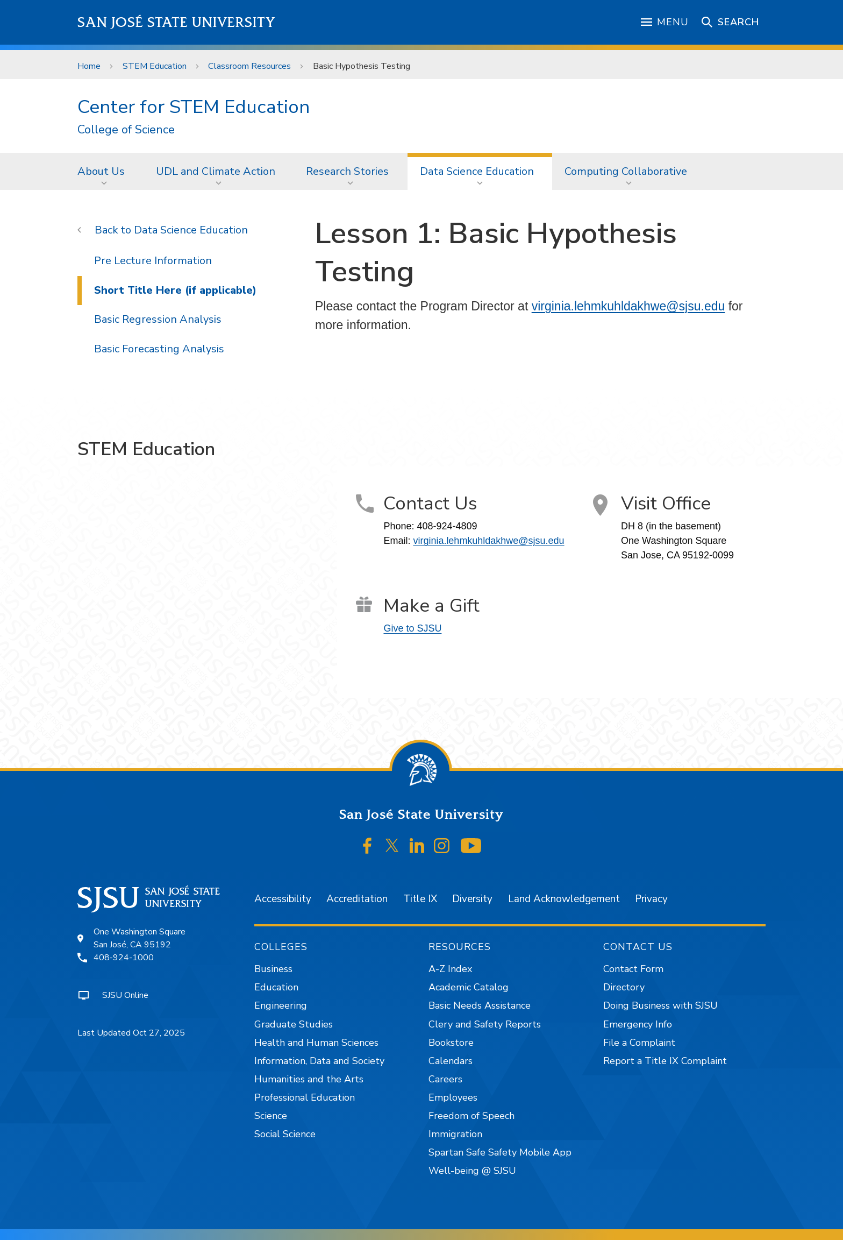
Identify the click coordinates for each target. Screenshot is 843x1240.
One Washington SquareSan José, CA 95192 (139, 938)
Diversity (472, 899)
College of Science (126, 130)
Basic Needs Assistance (479, 1005)
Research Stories (347, 171)
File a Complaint (639, 1042)
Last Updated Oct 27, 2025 (131, 1033)
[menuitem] (104, 171)
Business (273, 968)
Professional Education (304, 1097)
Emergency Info (637, 1024)
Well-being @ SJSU (472, 1170)
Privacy (651, 899)
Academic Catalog (468, 987)
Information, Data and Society (319, 1060)
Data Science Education (477, 171)
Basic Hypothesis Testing (361, 66)
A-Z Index (450, 968)
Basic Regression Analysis (158, 319)
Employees (452, 1097)
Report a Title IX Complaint (665, 1060)
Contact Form (633, 968)
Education (276, 987)
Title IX (420, 899)
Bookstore (451, 1042)
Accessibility (282, 899)
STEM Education (155, 66)
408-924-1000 (124, 957)
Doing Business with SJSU (660, 1005)
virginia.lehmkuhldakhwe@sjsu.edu (628, 306)
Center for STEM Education (193, 106)
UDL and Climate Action (215, 171)
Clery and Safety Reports (484, 1024)
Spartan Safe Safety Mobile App (499, 1152)
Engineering (280, 1005)
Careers (445, 1079)
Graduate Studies (293, 1024)
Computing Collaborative (626, 171)
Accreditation (357, 899)
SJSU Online (125, 995)
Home (89, 66)
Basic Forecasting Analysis (159, 349)
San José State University (176, 22)
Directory (624, 987)
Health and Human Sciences (316, 1042)
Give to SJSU (412, 628)
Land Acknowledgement (564, 899)
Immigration (455, 1134)
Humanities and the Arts (308, 1079)
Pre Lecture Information (153, 260)
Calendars (450, 1060)
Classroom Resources (249, 66)
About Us (101, 171)
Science (270, 1115)
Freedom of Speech (471, 1115)
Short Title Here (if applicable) (175, 290)
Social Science (285, 1134)
